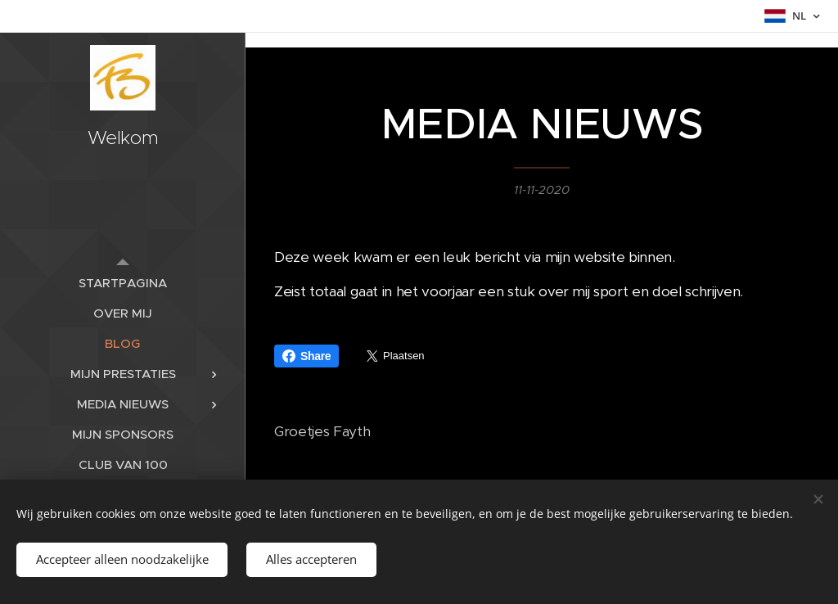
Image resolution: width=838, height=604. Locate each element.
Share (306, 356)
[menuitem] (123, 282)
